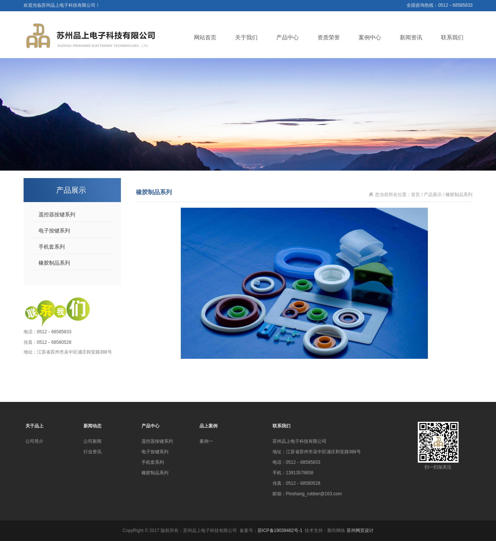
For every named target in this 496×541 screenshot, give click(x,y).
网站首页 (205, 37)
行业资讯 (92, 451)
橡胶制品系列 (54, 263)
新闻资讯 (411, 37)
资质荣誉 (328, 37)
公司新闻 (92, 441)
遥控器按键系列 (57, 214)
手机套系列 (52, 247)
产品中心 (287, 37)
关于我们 (246, 37)
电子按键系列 (54, 231)
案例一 (206, 441)
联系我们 (452, 37)
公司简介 (34, 441)
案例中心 (370, 37)
